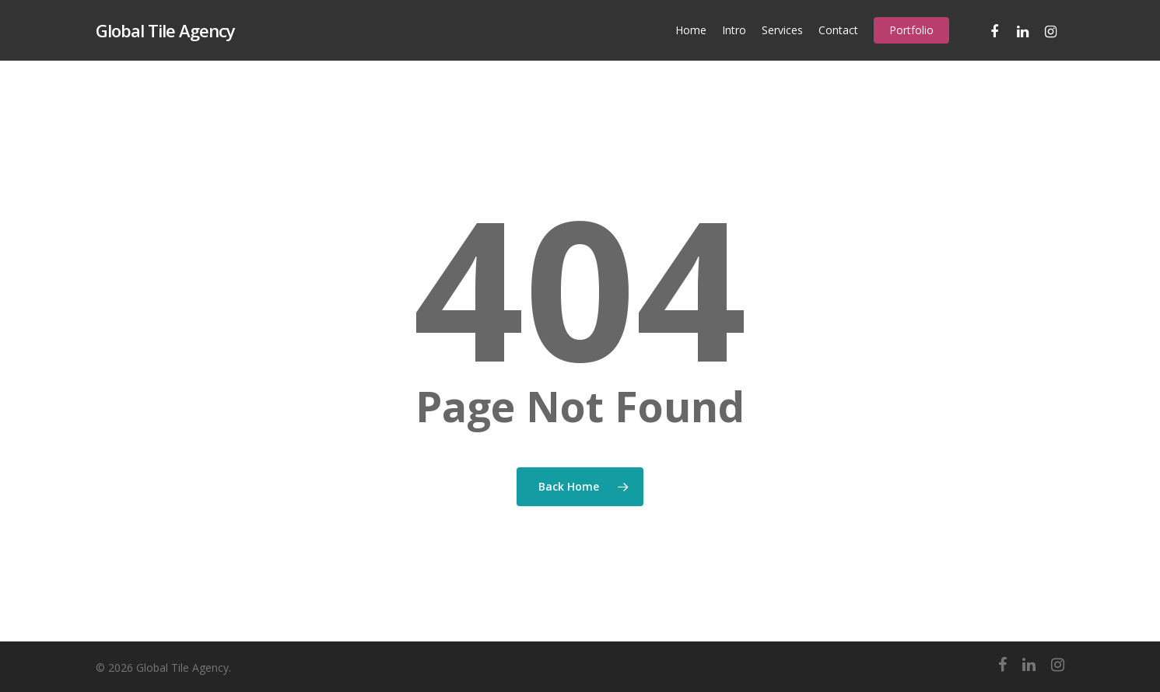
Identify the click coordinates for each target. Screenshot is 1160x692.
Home (690, 30)
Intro (734, 30)
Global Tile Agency (165, 30)
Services (782, 30)
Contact (838, 30)
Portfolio (911, 30)
